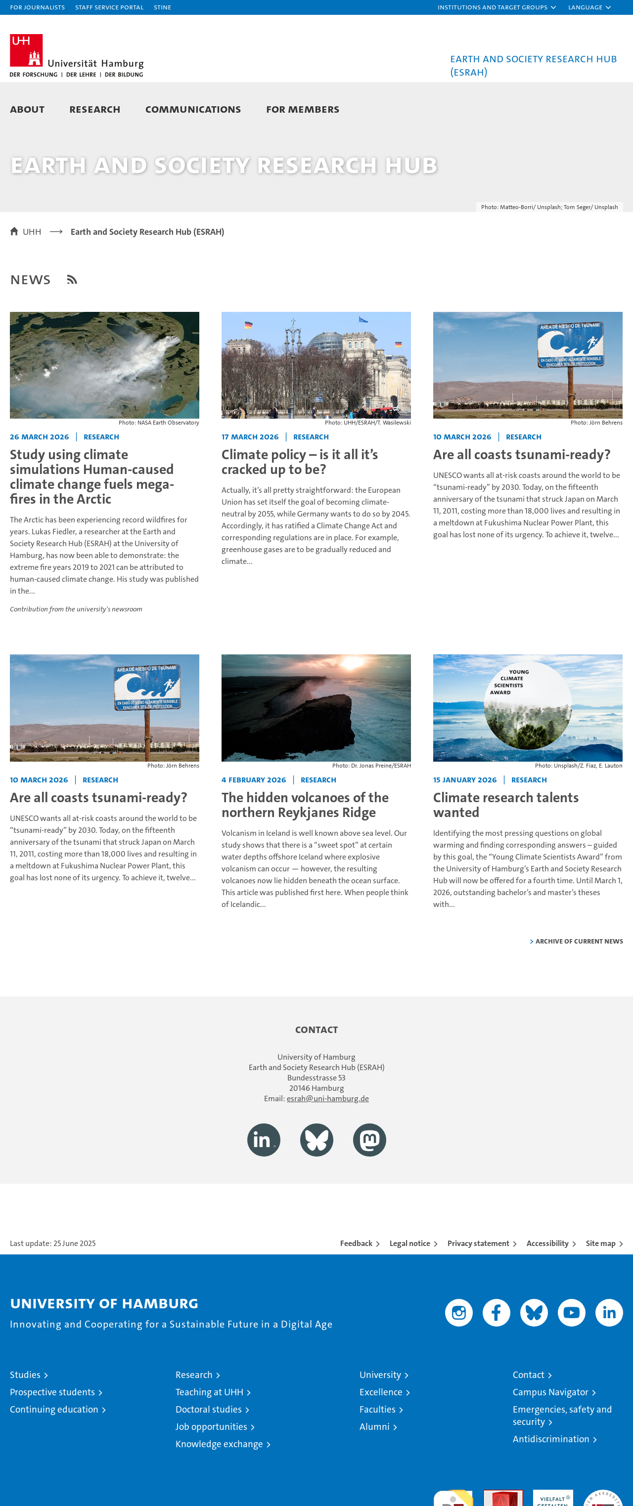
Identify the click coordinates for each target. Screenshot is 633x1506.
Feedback (356, 1287)
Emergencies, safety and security (562, 1459)
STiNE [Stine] (162, 6)
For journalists (37, 6)
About (27, 108)
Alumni (375, 1470)
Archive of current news (579, 984)
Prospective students (52, 1435)
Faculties (378, 1453)
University (380, 1418)
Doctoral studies (209, 1453)
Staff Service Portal (109, 6)
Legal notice (410, 1287)
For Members (303, 108)
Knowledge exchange (219, 1487)
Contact (528, 1418)
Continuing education (54, 1453)
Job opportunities (211, 1470)
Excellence (381, 1435)
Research (95, 108)
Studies (25, 1418)
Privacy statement (478, 1287)
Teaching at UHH (209, 1435)
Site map (601, 1287)
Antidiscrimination (551, 1482)
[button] (497, 7)
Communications (193, 108)
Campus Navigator (550, 1435)
